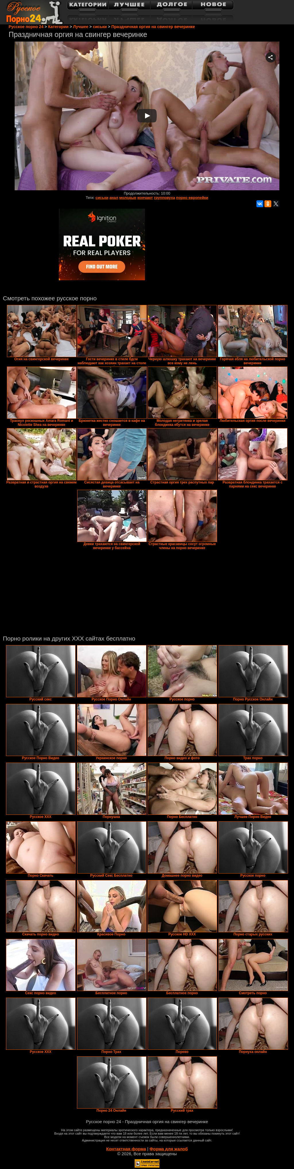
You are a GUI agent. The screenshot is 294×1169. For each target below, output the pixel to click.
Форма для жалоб (169, 1148)
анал (113, 197)
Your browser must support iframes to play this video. (147, 116)
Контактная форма (126, 1148)
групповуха (164, 197)
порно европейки (192, 197)
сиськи (102, 197)
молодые (127, 197)
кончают (145, 197)
